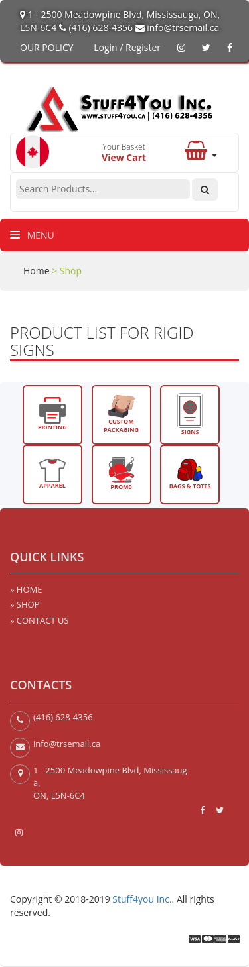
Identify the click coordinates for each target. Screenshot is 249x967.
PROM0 (121, 474)
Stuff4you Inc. (141, 899)
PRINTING (52, 414)
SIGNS (190, 415)
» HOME (26, 589)
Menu (32, 235)
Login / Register (127, 47)
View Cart (124, 157)
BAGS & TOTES (190, 473)
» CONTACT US (39, 620)
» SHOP (24, 604)
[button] (200, 154)
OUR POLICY (47, 47)
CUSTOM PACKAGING (121, 414)
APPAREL (52, 474)
